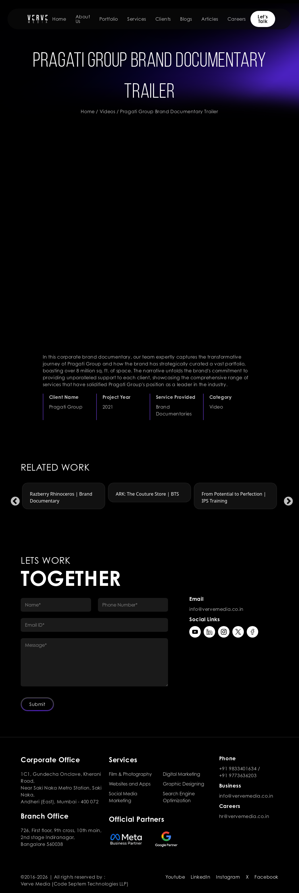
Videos (107, 111)
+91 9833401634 (237, 768)
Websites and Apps (130, 784)
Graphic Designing (183, 784)
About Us (83, 19)
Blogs (186, 19)
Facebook (266, 877)
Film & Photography (130, 774)
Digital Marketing (181, 774)
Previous (13, 499)
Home (59, 19)
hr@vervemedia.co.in (244, 816)
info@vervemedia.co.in (216, 609)
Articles (209, 19)
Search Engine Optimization (179, 797)
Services (136, 19)
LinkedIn (200, 877)
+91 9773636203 (237, 775)
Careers (236, 19)
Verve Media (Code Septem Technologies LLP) (74, 884)
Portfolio (108, 19)
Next (286, 499)
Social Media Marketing (123, 797)
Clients (163, 19)
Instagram (228, 877)
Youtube (175, 877)
